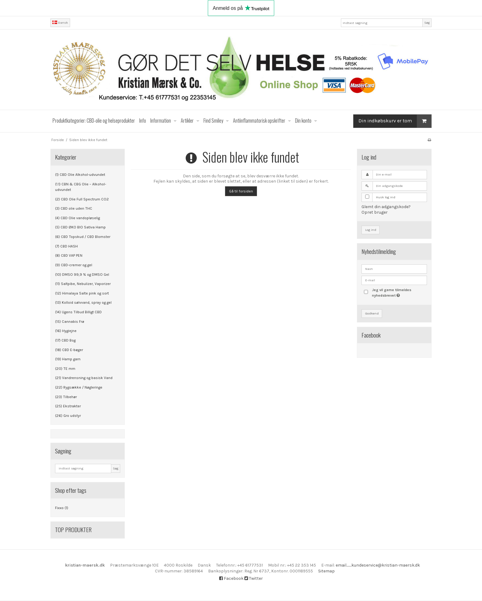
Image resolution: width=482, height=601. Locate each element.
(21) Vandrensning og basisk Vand (84, 378)
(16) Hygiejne (66, 331)
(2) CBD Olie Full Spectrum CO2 (82, 199)
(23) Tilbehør (66, 397)
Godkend (372, 313)
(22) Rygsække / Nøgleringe (78, 387)
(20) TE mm (65, 368)
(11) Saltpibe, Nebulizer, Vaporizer (83, 284)
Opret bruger (375, 212)
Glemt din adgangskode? (386, 206)
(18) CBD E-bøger (69, 350)
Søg (427, 23)
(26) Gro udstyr (68, 415)
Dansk (60, 23)
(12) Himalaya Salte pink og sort (82, 293)
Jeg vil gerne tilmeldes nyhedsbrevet (399, 292)
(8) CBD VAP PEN (68, 255)
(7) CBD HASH (66, 246)
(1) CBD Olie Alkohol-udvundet (80, 174)
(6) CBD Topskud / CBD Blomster (82, 237)
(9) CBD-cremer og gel (73, 265)
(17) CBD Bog (65, 340)
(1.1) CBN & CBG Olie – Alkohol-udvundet (80, 187)
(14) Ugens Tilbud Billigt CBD (78, 312)
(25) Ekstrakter (68, 406)
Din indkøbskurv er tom (394, 121)
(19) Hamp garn (68, 359)
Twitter (253, 578)
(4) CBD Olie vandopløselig (77, 218)
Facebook (231, 578)
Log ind (370, 230)
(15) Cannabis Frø (69, 321)
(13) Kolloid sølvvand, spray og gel (83, 302)
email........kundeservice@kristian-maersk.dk (378, 565)
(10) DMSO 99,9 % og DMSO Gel (82, 274)
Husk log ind (385, 197)
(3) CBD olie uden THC (73, 208)
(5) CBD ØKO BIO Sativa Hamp (80, 227)
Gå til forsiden (241, 191)
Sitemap (326, 571)
